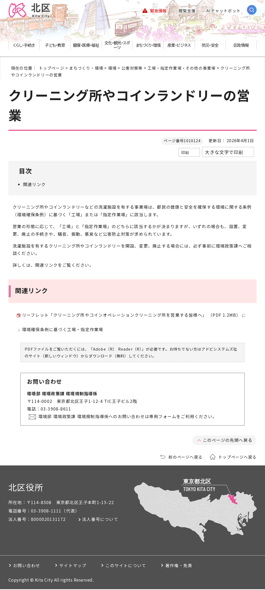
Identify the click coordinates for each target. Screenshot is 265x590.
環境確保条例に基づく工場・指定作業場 (62, 330)
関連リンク (34, 184)
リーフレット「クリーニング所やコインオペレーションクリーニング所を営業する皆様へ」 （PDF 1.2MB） (134, 315)
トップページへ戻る (237, 457)
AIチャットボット (223, 10)
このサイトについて (130, 566)
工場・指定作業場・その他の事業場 (181, 68)
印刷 (185, 152)
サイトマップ (75, 566)
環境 (112, 68)
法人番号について (101, 520)
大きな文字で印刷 (224, 152)
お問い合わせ (27, 566)
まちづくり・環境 (86, 68)
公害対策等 (132, 68)
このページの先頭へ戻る (227, 441)
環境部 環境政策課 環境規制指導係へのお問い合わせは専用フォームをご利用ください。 (128, 417)
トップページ (51, 68)
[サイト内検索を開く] (252, 10)
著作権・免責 (184, 566)
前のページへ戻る (185, 457)
